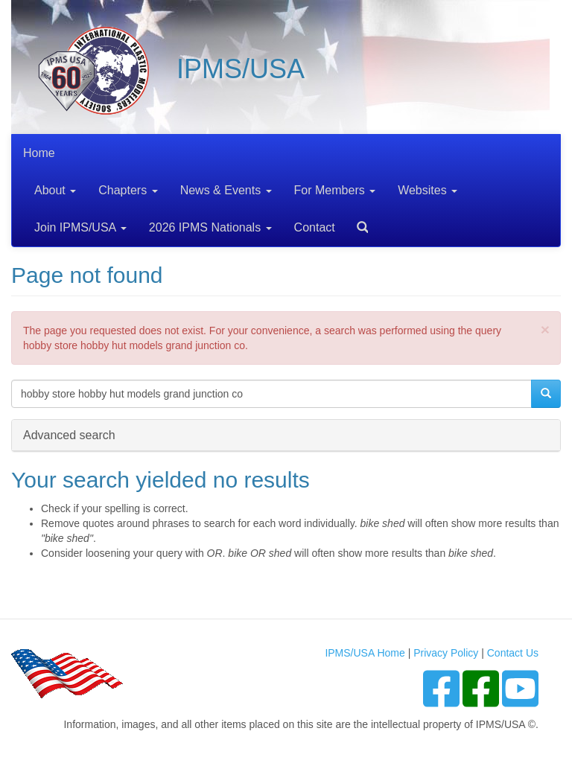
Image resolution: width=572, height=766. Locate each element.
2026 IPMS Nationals (210, 227)
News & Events (226, 190)
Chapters (127, 190)
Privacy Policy (445, 653)
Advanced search (69, 434)
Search (357, 222)
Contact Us (512, 653)
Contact (314, 227)
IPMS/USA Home (364, 653)
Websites (427, 190)
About (55, 190)
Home (39, 153)
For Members (335, 190)
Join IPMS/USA (80, 227)
